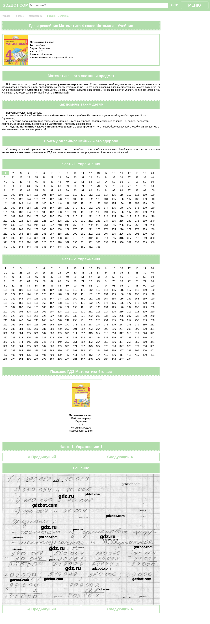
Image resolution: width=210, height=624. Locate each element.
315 (114, 238)
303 (21, 238)
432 (83, 359)
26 (44, 177)
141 (5, 203)
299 (145, 233)
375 (106, 346)
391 (75, 350)
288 (60, 233)
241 (5, 225)
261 (5, 229)
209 (67, 216)
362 (5, 346)
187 (52, 212)
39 (144, 177)
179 (145, 207)
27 (51, 177)
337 (129, 242)
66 (44, 186)
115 (114, 194)
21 (5, 177)
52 (90, 181)
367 (44, 346)
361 (152, 342)
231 (83, 220)
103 (21, 194)
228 (60, 220)
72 (90, 186)
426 (36, 359)
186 (44, 212)
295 (114, 233)
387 (44, 350)
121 (5, 199)
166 (44, 207)
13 (98, 173)
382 (5, 350)
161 (5, 207)
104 (29, 194)
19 (144, 173)
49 (67, 181)
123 (21, 199)
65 (36, 186)
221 (5, 220)
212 (91, 216)
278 (137, 229)
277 (129, 229)
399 (137, 350)
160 (152, 203)
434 (98, 359)
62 (13, 186)
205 (36, 216)
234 (106, 220)
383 (13, 350)
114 (106, 194)
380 (145, 346)
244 (29, 225)
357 (121, 342)
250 (75, 225)
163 (21, 207)
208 (60, 216)
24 (28, 177)
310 (75, 238)
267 (52, 229)
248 (60, 225)
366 (36, 346)
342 (13, 246)
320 (152, 238)
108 (60, 194)
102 (13, 194)
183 (21, 212)
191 (83, 212)
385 (29, 350)
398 (129, 350)
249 (67, 225)
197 (129, 212)
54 (106, 181)
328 (60, 242)
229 (67, 220)
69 (67, 186)
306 (44, 238)
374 (98, 346)
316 (121, 238)
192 (91, 212)
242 (13, 225)
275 (114, 229)
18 (137, 173)
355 (106, 342)
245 (36, 225)
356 (114, 342)
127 (52, 199)
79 (144, 186)
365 (29, 346)
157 (129, 203)
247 (52, 225)
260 (152, 225)
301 (5, 238)
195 (114, 212)
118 (137, 194)
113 (98, 194)
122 (13, 199)
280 (152, 229)
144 (29, 203)
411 (75, 355)
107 (52, 194)
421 (152, 355)
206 (44, 216)
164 (29, 207)
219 (145, 216)
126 (44, 199)
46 (44, 181)
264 (29, 229)
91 (82, 190)
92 (90, 190)
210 (75, 216)
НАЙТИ (173, 5)
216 (121, 216)
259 (145, 225)
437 (121, 359)
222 (13, 220)
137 (129, 199)
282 (13, 233)
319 (145, 238)
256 (121, 225)
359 (137, 342)
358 (129, 342)
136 (121, 199)
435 (106, 359)
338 (137, 242)
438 (129, 359)
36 (121, 177)
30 (75, 177)
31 (82, 177)
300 (152, 233)
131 (83, 199)
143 (21, 203)
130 (75, 199)
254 (106, 225)
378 (129, 346)
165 (36, 207)
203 (21, 216)
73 (98, 186)
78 (137, 186)
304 (29, 238)
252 (91, 225)
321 (5, 242)
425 (29, 359)
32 (90, 177)
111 (83, 194)
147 (52, 203)
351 (83, 246)
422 (5, 359)
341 (5, 246)
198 (137, 212)
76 (121, 186)
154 (106, 203)
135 (114, 199)
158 (137, 203)
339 (145, 242)
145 (36, 203)
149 (67, 203)
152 (91, 203)
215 (114, 216)
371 (75, 346)
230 (75, 220)
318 (137, 238)
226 (44, 220)
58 (137, 181)
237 (129, 220)
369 (60, 346)
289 (67, 233)
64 (28, 186)
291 (83, 233)
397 (121, 350)
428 (52, 359)
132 (91, 199)
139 (145, 199)
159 (145, 203)
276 (121, 229)
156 (121, 203)
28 (59, 177)
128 (60, 199)
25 (36, 177)
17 (129, 173)
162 (13, 207)
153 (98, 203)
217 (129, 216)
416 (114, 355)
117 (129, 194)
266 (44, 229)
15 (113, 173)
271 (83, 229)
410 (67, 355)
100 (152, 190)
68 (59, 186)
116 (121, 194)
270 (75, 229)
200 (152, 212)
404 (21, 355)
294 (106, 233)
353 (98, 246)
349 (67, 246)
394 (98, 350)
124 (29, 199)
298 (137, 233)
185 (36, 212)
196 (121, 212)
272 (91, 229)
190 (75, 212)
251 (83, 225)
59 (144, 181)
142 (13, 203)
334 (106, 242)
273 (98, 229)
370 (67, 346)
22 (13, 177)
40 (152, 177)
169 (67, 207)
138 (137, 199)
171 (83, 207)
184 (29, 212)
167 (52, 207)
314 (106, 238)
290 (75, 233)
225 (36, 220)
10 (75, 173)
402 (5, 355)
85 (36, 190)
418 (129, 355)
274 (106, 229)
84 (28, 190)
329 (67, 242)
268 (60, 229)
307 (52, 238)
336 (121, 242)
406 (36, 355)
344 (29, 246)
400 (145, 350)
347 (52, 246)
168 (60, 207)
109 (67, 194)
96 (121, 190)
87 (51, 190)
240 (152, 220)
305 (36, 238)
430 (67, 359)
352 (91, 246)
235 (114, 220)
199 (145, 212)
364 (21, 346)
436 (114, 359)
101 (5, 194)
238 (137, 220)
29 (67, 177)
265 (36, 229)
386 (36, 350)
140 (152, 199)
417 (121, 355)
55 (113, 181)
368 (52, 346)
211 (83, 216)
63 (20, 186)
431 (75, 359)
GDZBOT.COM (15, 5)
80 (152, 186)
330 (75, 242)
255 (114, 225)
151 (83, 203)
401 (152, 350)
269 (67, 229)
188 (60, 212)
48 (59, 181)
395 (106, 350)
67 (51, 186)
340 (152, 242)
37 (129, 177)
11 (82, 173)
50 (75, 181)
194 (106, 212)
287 (52, 233)
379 (137, 346)
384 (21, 350)
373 (91, 346)
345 (36, 246)
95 (113, 190)
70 (75, 186)
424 (21, 359)
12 (90, 173)
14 (106, 173)
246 (44, 225)
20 (152, 173)
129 (67, 199)
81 (5, 190)
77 (129, 186)
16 (121, 173)
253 (98, 225)
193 (98, 212)
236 (121, 220)
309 (67, 238)
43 (20, 181)
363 (13, 346)
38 (137, 177)
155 (114, 203)
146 (44, 203)
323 (21, 242)
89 (67, 190)
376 (114, 346)
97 (129, 190)
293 (98, 233)
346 (44, 246)
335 (114, 242)
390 (67, 350)
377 (121, 346)
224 (29, 220)
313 (98, 238)
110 (75, 194)
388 (52, 350)
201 (5, 216)
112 (91, 194)
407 (44, 355)
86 (44, 190)
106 (44, 194)
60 (152, 181)
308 (60, 238)
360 (145, 342)
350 (75, 246)
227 (52, 220)
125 (36, 199)
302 (13, 238)
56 (121, 181)
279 (145, 229)
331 (83, 242)
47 (51, 181)
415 (106, 355)
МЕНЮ (194, 5)
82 (13, 190)
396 (114, 350)
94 (106, 190)
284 (29, 233)
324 (29, 242)
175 (114, 207)
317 (129, 238)
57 (129, 181)
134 (106, 199)
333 (98, 242)
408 (52, 355)
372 (83, 346)
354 (98, 342)
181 (5, 212)
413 (91, 355)
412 (83, 355)
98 (137, 190)
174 (106, 207)
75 (113, 186)
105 (36, 194)
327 (52, 242)
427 (44, 359)
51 (82, 181)
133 (98, 199)
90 (75, 190)
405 (29, 355)
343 (21, 246)
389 (60, 350)
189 (67, 212)
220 (152, 216)
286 (44, 233)
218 (137, 216)
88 (59, 190)
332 (91, 242)
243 (21, 225)
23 (20, 177)
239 (145, 220)
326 (44, 242)
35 (113, 177)
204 (29, 216)
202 (13, 216)
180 (152, 207)
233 (98, 220)
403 (13, 355)
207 (52, 216)
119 (145, 194)
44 (28, 181)
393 (91, 350)
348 (60, 246)
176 (121, 207)
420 (145, 355)
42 (13, 181)
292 (91, 233)
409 (60, 355)
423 (13, 359)
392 (83, 350)
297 (129, 233)
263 (21, 229)
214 (106, 216)
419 (137, 355)
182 (13, 212)
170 (75, 207)
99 (144, 190)
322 (13, 242)
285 (36, 233)
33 (98, 177)
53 (98, 181)
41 (5, 181)
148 (60, 203)
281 (5, 233)
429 (60, 359)
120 (152, 194)
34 (106, 177)
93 (98, 190)
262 (13, 229)
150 (75, 203)
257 (129, 225)
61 (5, 186)
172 (91, 207)
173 (98, 207)
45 (36, 181)
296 (121, 233)
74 (106, 186)
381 (152, 346)
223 (21, 220)
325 (36, 242)
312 (91, 238)
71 (82, 186)
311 (83, 238)
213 (98, 216)
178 (137, 207)
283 (21, 233)
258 (137, 225)
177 (129, 207)
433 (91, 359)
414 (98, 355)
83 (20, 190)
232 (91, 220)
